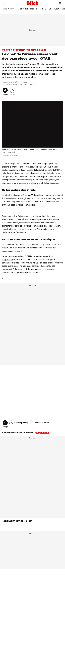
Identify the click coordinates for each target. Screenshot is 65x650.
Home (4, 9)
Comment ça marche (41, 423)
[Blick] (33, 3)
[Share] (5, 90)
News (12, 9)
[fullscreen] (32, 124)
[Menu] (5, 3)
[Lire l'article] (12, 90)
